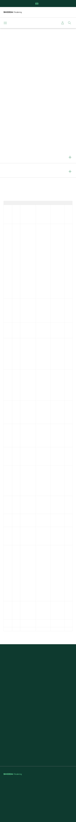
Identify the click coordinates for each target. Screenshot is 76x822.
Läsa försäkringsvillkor (38, 681)
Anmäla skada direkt (38, 666)
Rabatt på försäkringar (38, 724)
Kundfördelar (38, 704)
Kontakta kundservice (38, 686)
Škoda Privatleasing (38, 714)
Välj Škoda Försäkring (38, 753)
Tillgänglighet (38, 803)
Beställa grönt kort (38, 671)
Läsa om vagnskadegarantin (38, 676)
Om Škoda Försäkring (38, 742)
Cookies (38, 792)
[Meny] (6, 23)
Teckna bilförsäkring (38, 660)
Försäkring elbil (38, 709)
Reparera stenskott (38, 719)
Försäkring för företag (38, 748)
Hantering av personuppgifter (38, 798)
